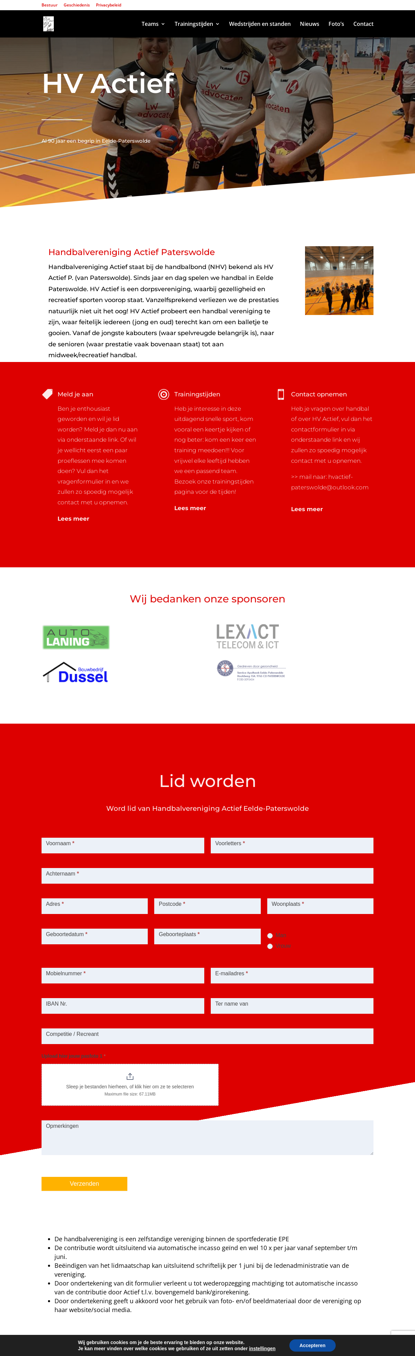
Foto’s (336, 24)
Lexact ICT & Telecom (145, 1346)
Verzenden (84, 1183)
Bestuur (50, 5)
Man (276, 935)
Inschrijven (78, 193)
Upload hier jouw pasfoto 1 (74, 1056)
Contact (363, 24)
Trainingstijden (194, 24)
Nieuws (309, 24)
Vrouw (279, 946)
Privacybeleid (108, 5)
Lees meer (73, 518)
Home (124, 24)
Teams (150, 24)
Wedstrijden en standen (260, 24)
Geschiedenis (77, 5)
